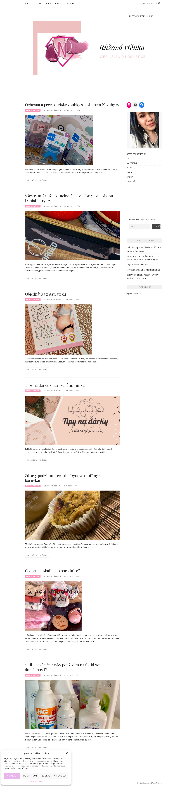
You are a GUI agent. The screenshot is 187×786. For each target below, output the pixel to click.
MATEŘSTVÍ (132, 163)
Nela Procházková (52, 110)
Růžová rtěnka (32, 110)
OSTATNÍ (131, 181)
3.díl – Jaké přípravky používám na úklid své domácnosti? (63, 667)
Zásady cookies (36, 781)
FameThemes (157, 783)
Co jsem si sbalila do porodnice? (52, 570)
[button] (66, 753)
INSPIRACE (131, 167)
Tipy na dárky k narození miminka (55, 385)
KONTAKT (29, 3)
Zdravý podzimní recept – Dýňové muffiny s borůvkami (63, 478)
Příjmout (12, 775)
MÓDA (129, 172)
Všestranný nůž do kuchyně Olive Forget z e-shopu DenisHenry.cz (69, 198)
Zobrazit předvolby (54, 775)
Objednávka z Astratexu (45, 294)
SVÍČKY (130, 177)
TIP (128, 158)
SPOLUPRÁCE (72, 3)
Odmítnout (30, 775)
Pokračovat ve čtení (37, 180)
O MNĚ (39, 3)
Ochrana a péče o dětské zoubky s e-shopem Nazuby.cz (72, 104)
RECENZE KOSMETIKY (136, 154)
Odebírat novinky (54, 3)
